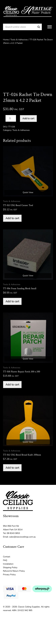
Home (6, 39)
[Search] (39, 27)
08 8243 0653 (13, 533)
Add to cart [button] (12, 218)
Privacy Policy (9, 574)
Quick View (28, 192)
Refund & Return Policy (14, 571)
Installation (8, 563)
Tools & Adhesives (19, 39)
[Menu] (49, 26)
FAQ (5, 560)
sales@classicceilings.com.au (22, 536)
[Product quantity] (11, 118)
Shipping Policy (10, 567)
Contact (6, 556)
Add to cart (28, 118)
